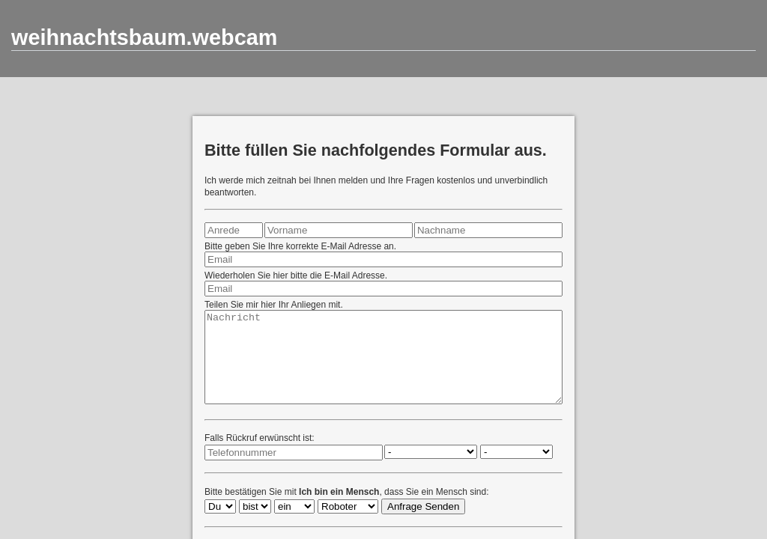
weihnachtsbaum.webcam (144, 37)
